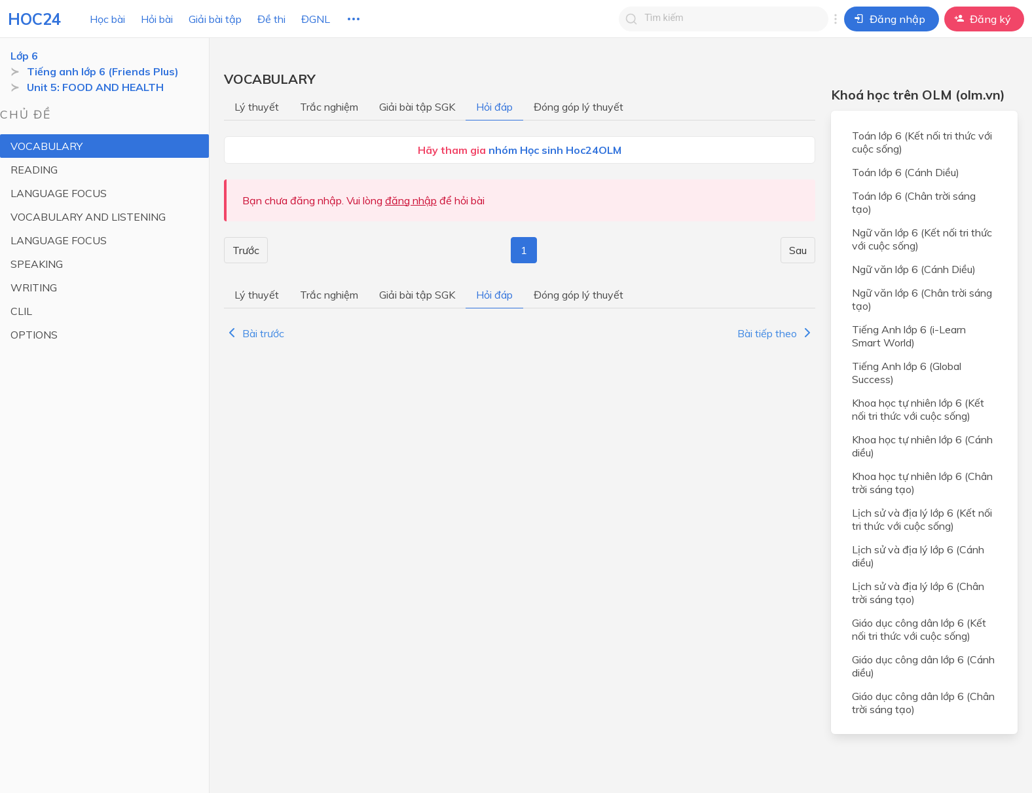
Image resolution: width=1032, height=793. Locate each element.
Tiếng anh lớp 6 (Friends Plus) (103, 71)
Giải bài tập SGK (417, 106)
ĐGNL (315, 19)
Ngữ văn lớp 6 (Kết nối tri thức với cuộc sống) (922, 239)
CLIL (21, 311)
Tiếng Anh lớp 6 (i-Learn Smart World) (909, 336)
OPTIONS (34, 334)
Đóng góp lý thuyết (578, 106)
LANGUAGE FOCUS (58, 193)
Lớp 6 (24, 55)
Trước (245, 250)
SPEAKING (36, 263)
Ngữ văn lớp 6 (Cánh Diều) (914, 269)
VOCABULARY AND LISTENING (88, 216)
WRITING (33, 287)
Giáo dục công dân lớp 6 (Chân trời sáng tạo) (923, 703)
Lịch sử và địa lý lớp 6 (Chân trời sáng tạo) (918, 593)
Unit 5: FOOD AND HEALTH (95, 87)
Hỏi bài (157, 19)
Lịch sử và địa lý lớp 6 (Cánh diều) (918, 556)
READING (34, 169)
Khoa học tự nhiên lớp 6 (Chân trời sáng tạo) (922, 483)
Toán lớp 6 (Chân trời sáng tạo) (914, 202)
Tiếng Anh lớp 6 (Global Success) (906, 373)
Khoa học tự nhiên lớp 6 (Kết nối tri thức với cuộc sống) (918, 409)
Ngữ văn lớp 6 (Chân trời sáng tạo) (922, 299)
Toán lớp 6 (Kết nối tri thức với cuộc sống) (922, 142)
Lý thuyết (256, 106)
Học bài (107, 19)
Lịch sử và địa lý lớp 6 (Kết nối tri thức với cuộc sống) (922, 519)
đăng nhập (411, 200)
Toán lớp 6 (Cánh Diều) (905, 172)
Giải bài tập (215, 19)
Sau (798, 250)
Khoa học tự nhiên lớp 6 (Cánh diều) (922, 446)
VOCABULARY (46, 146)
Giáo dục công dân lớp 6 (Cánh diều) (923, 666)
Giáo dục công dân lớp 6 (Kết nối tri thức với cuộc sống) (919, 629)
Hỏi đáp (494, 106)
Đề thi (271, 19)
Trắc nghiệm (329, 106)
